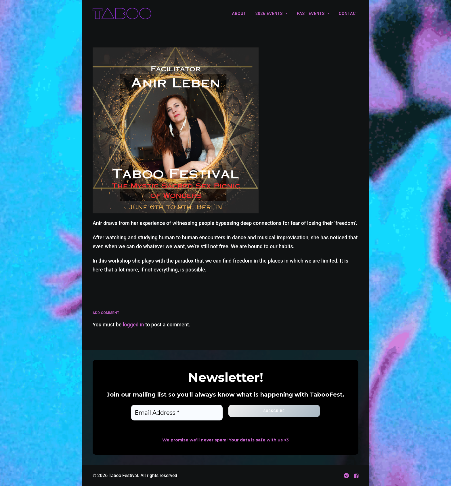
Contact (348, 13)
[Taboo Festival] (122, 13)
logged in (133, 325)
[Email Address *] (177, 412)
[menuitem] (241, 13)
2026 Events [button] (271, 13)
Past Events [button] (313, 13)
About (239, 13)
